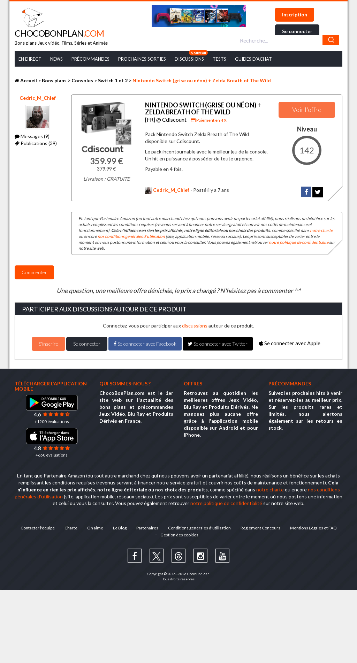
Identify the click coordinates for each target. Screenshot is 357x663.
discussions (194, 326)
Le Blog (120, 527)
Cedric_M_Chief (38, 98)
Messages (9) (32, 136)
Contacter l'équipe (38, 527)
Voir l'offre (306, 109)
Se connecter (297, 31)
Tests (219, 59)
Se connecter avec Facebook (145, 344)
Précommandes (90, 59)
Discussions (189, 59)
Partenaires (147, 527)
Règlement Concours (260, 527)
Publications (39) (36, 143)
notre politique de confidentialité (298, 242)
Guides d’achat (253, 59)
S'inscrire (48, 344)
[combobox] (288, 40)
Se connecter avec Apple (289, 343)
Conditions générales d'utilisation (199, 527)
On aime (95, 527)
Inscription (294, 14)
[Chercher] (330, 40)
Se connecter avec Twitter (218, 344)
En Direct (29, 59)
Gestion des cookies (179, 534)
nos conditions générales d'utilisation (131, 236)
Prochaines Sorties (142, 59)
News (56, 59)
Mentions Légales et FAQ (313, 527)
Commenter (34, 272)
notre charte (321, 230)
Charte (70, 527)
